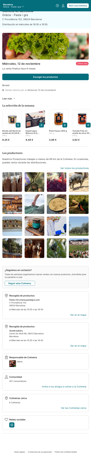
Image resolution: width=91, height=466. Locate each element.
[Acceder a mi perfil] (63, 5)
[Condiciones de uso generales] (41, 452)
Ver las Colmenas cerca (73, 408)
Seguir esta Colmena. (19, 283)
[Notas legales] (21, 452)
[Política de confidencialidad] (66, 452)
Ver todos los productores (74, 168)
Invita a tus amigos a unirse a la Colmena (64, 386)
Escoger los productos (45, 76)
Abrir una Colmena (78, 5)
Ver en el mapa (78, 314)
